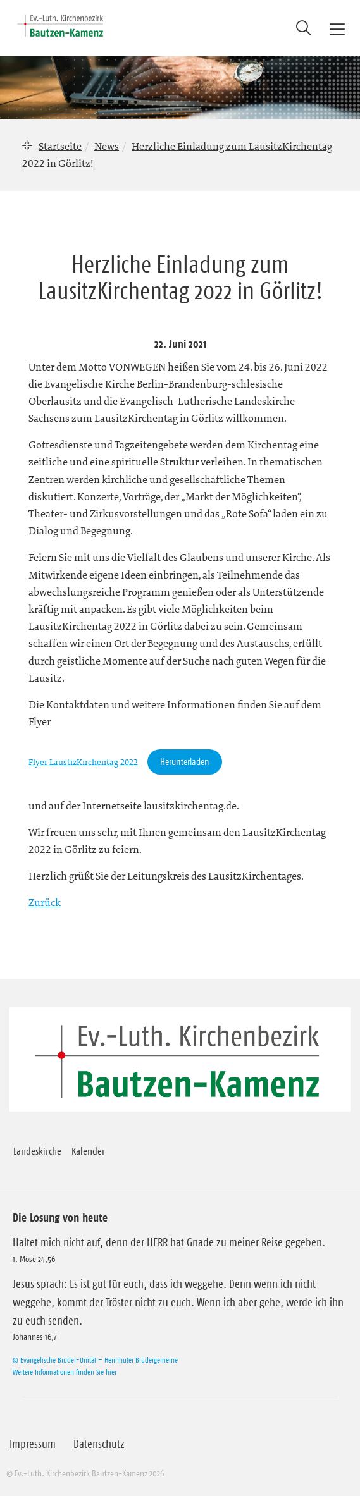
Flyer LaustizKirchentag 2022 (83, 762)
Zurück (44, 902)
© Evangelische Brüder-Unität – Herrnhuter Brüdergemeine (95, 1359)
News (106, 146)
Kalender (88, 1150)
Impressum (32, 1444)
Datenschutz (99, 1444)
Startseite (60, 146)
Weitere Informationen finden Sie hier (64, 1371)
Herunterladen (184, 762)
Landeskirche (37, 1150)
